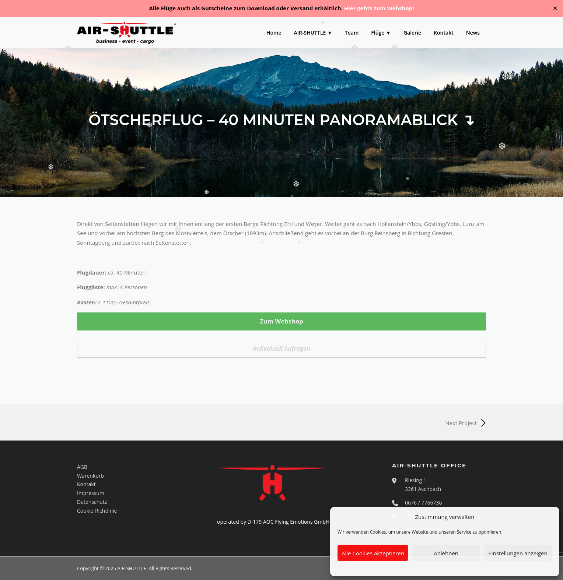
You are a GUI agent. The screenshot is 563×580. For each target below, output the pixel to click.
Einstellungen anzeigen (517, 553)
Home (274, 32)
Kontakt (444, 32)
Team (352, 32)
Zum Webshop (281, 321)
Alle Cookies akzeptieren (373, 553)
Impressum (90, 492)
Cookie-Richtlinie (97, 510)
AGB (82, 466)
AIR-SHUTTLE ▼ (313, 32)
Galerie (412, 32)
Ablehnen (446, 553)
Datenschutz (92, 501)
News (473, 32)
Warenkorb (90, 475)
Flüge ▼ (381, 32)
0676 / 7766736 (423, 502)
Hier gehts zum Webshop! (379, 8)
